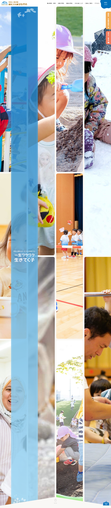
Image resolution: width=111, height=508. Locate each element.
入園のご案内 (88, 3)
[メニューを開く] (105, 4)
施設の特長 (69, 3)
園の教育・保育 (51, 3)
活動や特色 (61, 3)
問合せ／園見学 (108, 36)
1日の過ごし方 (79, 3)
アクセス (97, 3)
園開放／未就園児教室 (108, 19)
